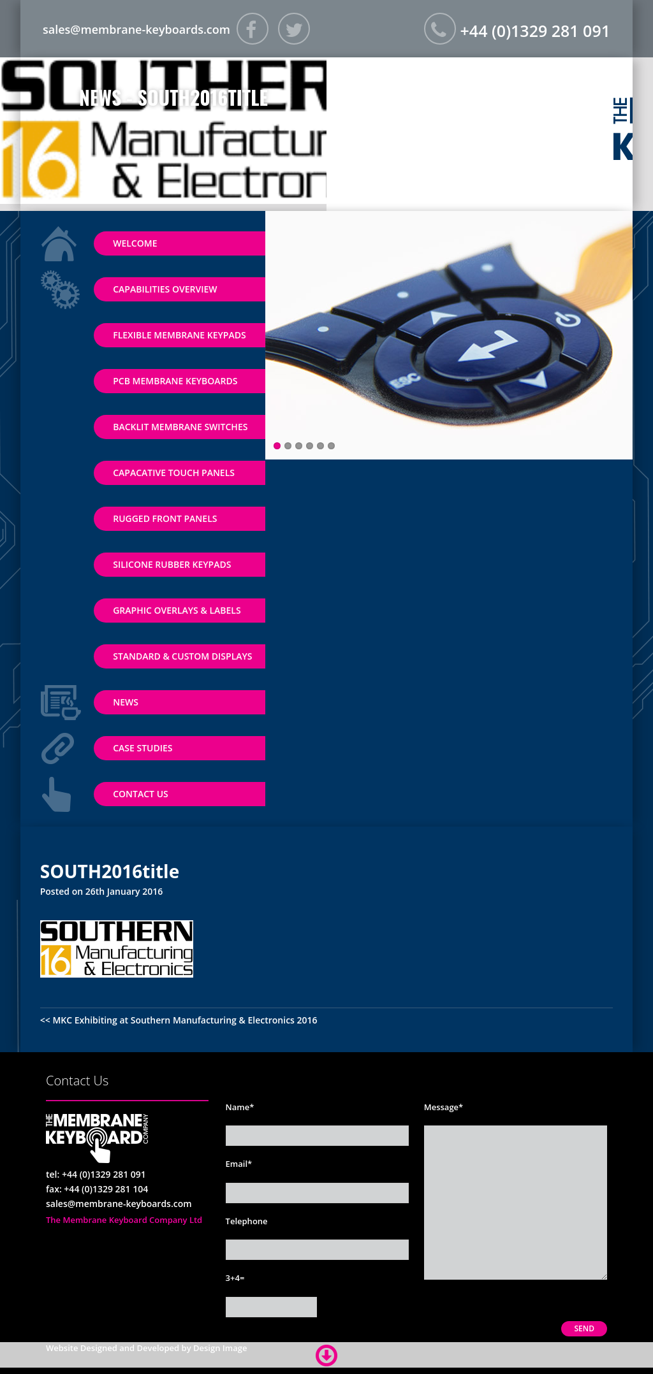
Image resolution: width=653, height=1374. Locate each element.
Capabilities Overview (165, 289)
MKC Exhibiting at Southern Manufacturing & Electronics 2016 (184, 1020)
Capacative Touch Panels (174, 472)
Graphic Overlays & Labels (176, 610)
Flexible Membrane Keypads (179, 335)
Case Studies (142, 748)
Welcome (135, 243)
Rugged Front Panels (165, 518)
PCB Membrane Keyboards (175, 381)
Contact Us (140, 794)
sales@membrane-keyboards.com (136, 29)
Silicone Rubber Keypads (172, 564)
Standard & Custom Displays (182, 656)
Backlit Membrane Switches (180, 427)
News (125, 702)
